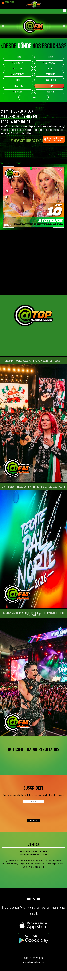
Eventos (45, 907)
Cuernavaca (49, 62)
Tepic (33, 97)
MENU (64, 10)
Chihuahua (17, 62)
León (17, 80)
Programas (33, 907)
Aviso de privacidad (33, 957)
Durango (49, 68)
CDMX (18, 57)
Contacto (33, 913)
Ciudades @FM (18, 907)
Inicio (5, 907)
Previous (3, 26)
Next (64, 26)
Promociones (58, 907)
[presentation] (20, 811)
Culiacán (17, 68)
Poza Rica (18, 85)
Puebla (49, 85)
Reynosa (17, 91)
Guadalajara (17, 74)
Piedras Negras (49, 80)
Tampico (49, 91)
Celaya (49, 57)
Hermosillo (49, 74)
